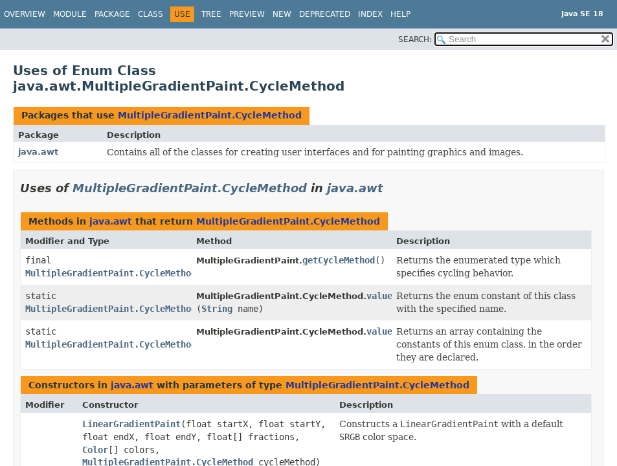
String (216, 309)
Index (370, 14)
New (282, 14)
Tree (211, 14)
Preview (247, 14)
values (382, 331)
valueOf (384, 296)
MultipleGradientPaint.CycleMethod (210, 115)
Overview (24, 14)
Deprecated (324, 14)
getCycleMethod (338, 260)
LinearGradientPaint (131, 424)
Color (95, 450)
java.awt (38, 152)
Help (400, 14)
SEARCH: (415, 39)
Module (70, 14)
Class (150, 14)
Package (112, 14)
